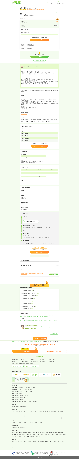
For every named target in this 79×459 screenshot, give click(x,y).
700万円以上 (36, 422)
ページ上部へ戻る (39, 256)
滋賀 (23, 395)
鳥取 (20, 397)
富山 (21, 389)
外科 (52, 432)
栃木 (28, 391)
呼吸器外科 (55, 432)
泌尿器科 (49, 434)
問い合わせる (25, 218)
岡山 (18, 397)
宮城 (26, 387)
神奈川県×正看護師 (23, 316)
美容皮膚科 (18, 432)
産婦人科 (34, 434)
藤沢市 (32, 5)
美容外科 (13, 432)
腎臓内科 (43, 432)
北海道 (19, 387)
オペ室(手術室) (19, 411)
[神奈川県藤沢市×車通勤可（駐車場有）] (39, 293)
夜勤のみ (23, 427)
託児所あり (47, 441)
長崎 (22, 401)
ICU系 (28, 411)
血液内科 (39, 432)
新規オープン (14, 441)
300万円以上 (14, 422)
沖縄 (36, 401)
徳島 (15, 399)
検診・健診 (44, 411)
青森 (22, 387)
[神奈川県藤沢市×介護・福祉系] (39, 298)
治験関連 (62, 411)
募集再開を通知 (54, 333)
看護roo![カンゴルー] (15, 5)
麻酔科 (64, 434)
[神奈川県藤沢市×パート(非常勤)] (39, 306)
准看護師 (49, 320)
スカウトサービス (24, 361)
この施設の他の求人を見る (39, 60)
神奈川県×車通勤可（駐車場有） (32, 315)
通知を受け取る (39, 56)
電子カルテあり (61, 441)
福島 (34, 387)
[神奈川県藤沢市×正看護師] (39, 301)
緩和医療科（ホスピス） (35, 436)
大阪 (15, 395)
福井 (26, 389)
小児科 (31, 434)
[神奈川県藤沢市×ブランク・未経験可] (39, 296)
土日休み (24, 441)
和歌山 (28, 395)
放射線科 (60, 434)
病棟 (13, 411)
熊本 (25, 401)
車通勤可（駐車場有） (27, 320)
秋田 (29, 387)
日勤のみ (19, 427)
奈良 (25, 395)
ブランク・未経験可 (35, 320)
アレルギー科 (28, 436)
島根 (23, 397)
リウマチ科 (14, 436)
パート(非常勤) (53, 320)
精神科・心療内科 (55, 434)
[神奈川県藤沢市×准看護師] (39, 303)
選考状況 (32, 359)
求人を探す (42, 359)
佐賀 (20, 401)
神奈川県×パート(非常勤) (37, 316)
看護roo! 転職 (23, 5)
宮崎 (30, 401)
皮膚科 (45, 434)
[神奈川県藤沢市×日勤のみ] (39, 309)
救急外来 (24, 411)
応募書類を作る (52, 359)
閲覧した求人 (14, 361)
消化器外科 (14, 434)
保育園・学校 (49, 411)
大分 (27, 401)
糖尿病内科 (48, 432)
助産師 (24, 406)
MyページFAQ (51, 361)
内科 (22, 432)
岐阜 (18, 393)
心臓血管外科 (60, 432)
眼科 (38, 434)
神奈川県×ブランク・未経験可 (43, 315)
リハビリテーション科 (21, 436)
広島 (15, 397)
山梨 (28, 389)
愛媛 (20, 399)
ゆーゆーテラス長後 (38, 5)
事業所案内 (14, 447)
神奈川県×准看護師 (29, 316)
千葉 (23, 391)
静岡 (20, 393)
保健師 (21, 406)
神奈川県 (28, 5)
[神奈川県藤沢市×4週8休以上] (39, 290)
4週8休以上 (21, 320)
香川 (18, 399)
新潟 (18, 389)
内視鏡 (58, 411)
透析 (31, 411)
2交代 (13, 427)
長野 (31, 389)
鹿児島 (33, 401)
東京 (15, 391)
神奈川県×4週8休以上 (23, 315)
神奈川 (18, 391)
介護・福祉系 (41, 320)
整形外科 (23, 434)
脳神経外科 (19, 434)
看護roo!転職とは (15, 359)
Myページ (23, 359)
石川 (23, 389)
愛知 (15, 393)
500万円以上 (25, 422)
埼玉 (21, 391)
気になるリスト (61, 359)
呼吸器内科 (25, 432)
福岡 (17, 401)
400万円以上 (20, 422)
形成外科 (27, 434)
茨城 (26, 391)
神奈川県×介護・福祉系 (52, 315)
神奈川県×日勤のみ (45, 316)
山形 (31, 387)
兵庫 (20, 395)
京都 (18, 395)
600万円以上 (30, 422)
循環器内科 (35, 432)
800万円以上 (41, 422)
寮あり (43, 441)
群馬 (31, 391)
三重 (23, 393)
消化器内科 (30, 432)
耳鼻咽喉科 (42, 434)
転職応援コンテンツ (34, 361)
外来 (15, 411)
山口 (25, 397)
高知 (23, 399)
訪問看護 (34, 411)
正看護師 (45, 320)
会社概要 (13, 445)
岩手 (24, 387)
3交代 (16, 427)
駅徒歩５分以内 (29, 441)
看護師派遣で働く (43, 361)
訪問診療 (54, 411)
